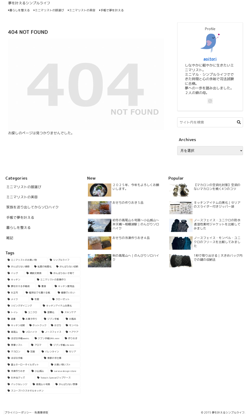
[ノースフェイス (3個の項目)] (51, 332)
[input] (210, 122)
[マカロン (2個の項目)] (15, 352)
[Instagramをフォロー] (210, 101)
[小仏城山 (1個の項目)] (39, 371)
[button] (236, 122)
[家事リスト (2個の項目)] (17, 345)
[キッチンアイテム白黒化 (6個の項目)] (60, 306)
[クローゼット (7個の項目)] (65, 299)
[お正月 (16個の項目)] (14, 293)
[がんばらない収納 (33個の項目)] (67, 267)
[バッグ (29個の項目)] (15, 273)
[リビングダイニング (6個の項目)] (23, 306)
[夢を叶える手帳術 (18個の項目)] (21, 286)
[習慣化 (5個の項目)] (50, 312)
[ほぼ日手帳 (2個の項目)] (23, 358)
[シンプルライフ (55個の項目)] (64, 260)
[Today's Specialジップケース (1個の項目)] (57, 378)
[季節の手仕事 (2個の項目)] (61, 358)
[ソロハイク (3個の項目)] (30, 332)
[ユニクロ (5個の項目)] (32, 312)
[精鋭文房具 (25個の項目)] (36, 273)
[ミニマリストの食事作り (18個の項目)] (57, 280)
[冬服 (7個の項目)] (39, 299)
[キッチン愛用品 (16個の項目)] (66, 286)
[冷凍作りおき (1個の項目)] (17, 371)
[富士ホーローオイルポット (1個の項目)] (27, 365)
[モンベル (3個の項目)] (72, 325)
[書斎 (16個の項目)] (44, 286)
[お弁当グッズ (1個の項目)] (20, 378)
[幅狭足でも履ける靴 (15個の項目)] (39, 293)
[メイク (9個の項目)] (17, 299)
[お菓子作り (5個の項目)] (31, 319)
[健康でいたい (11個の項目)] (68, 293)
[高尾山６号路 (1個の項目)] (42, 384)
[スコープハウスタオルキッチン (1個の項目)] (43, 391)
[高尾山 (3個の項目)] (13, 332)
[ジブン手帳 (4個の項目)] (52, 319)
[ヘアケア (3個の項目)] (72, 332)
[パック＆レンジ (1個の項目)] (18, 384)
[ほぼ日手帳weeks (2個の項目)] (19, 338)
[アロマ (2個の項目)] (38, 345)
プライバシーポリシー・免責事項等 (28, 412)
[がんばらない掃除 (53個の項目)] (19, 267)
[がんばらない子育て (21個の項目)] (64, 273)
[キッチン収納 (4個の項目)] (16, 325)
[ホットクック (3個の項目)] (38, 325)
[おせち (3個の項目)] (56, 325)
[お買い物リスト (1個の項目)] (64, 365)
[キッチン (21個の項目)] (20, 280)
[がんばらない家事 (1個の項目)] (67, 384)
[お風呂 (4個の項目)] (72, 319)
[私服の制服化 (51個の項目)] (43, 267)
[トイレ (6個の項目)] (14, 312)
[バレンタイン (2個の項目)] (51, 352)
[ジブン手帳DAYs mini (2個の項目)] (47, 338)
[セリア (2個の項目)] (72, 352)
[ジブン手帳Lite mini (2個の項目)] (64, 345)
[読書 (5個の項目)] (13, 319)
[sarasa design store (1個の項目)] (64, 371)
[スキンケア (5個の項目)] (69, 312)
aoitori (210, 58)
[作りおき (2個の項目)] (71, 338)
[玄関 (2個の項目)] (32, 352)
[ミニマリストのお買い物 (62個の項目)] (26, 260)
